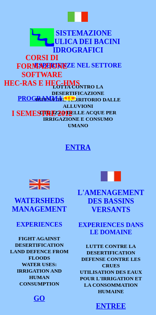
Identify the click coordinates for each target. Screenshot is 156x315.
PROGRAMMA (40, 98)
